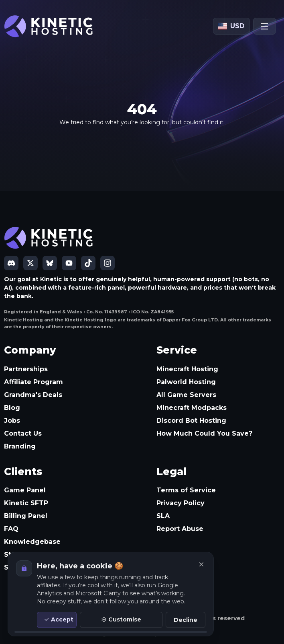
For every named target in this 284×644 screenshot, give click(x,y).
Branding (20, 446)
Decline (185, 619)
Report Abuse (179, 529)
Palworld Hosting (186, 382)
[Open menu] (264, 26)
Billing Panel (25, 516)
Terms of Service (186, 490)
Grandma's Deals (33, 395)
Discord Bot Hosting (191, 420)
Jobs (12, 420)
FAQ (11, 529)
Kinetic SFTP (26, 503)
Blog (12, 408)
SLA (163, 516)
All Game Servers (186, 395)
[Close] (201, 564)
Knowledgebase (32, 541)
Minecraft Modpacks (191, 408)
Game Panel (25, 490)
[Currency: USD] (231, 26)
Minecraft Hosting (187, 369)
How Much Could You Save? (204, 433)
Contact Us (23, 433)
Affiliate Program (33, 382)
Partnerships (26, 369)
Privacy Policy (180, 503)
